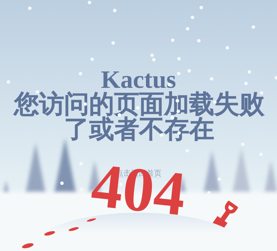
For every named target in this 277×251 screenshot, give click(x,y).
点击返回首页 (139, 173)
